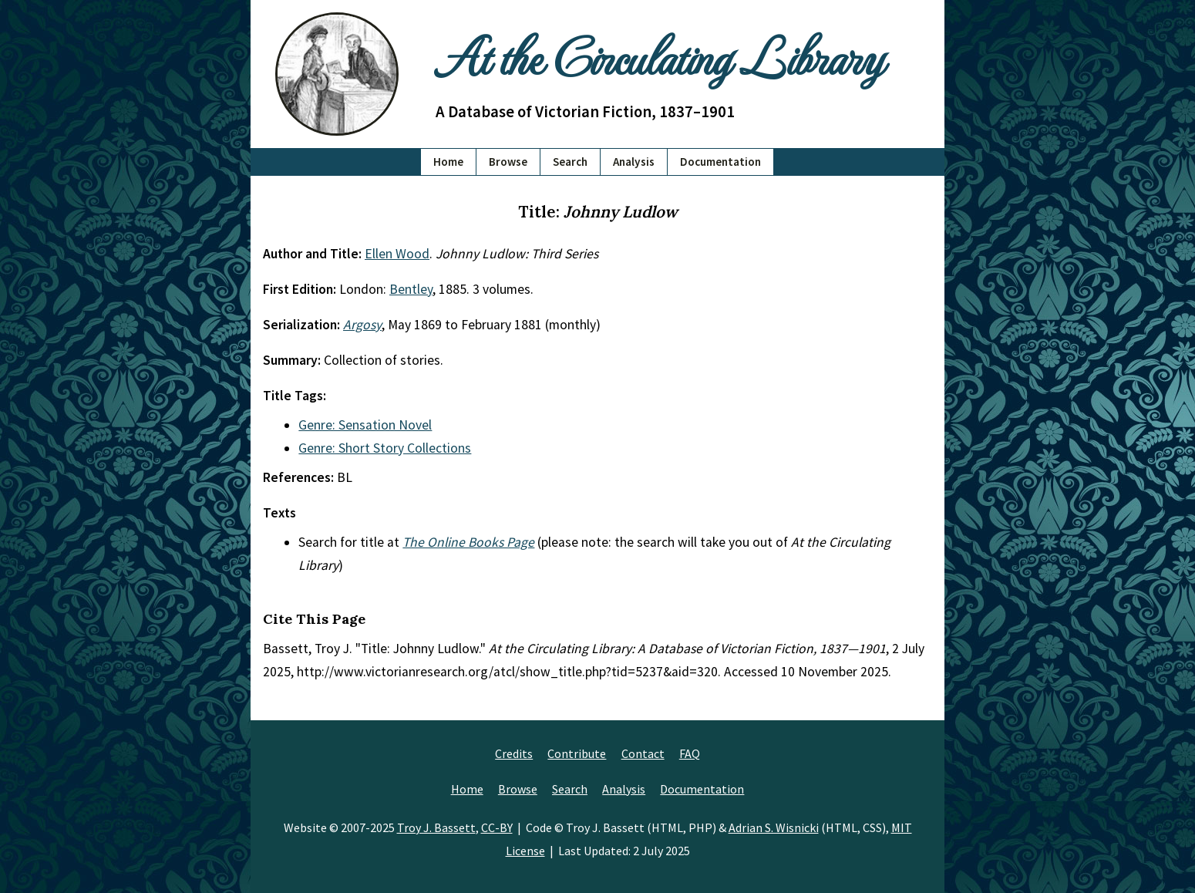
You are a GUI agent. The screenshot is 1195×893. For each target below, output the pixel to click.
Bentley (411, 289)
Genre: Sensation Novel (365, 424)
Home (448, 161)
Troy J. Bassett (436, 827)
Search (570, 161)
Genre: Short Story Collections (384, 448)
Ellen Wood (397, 253)
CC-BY (497, 827)
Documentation (720, 161)
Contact (643, 753)
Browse (508, 161)
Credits (514, 753)
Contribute (576, 753)
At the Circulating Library (659, 55)
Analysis (634, 161)
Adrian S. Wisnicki (774, 827)
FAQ (689, 753)
